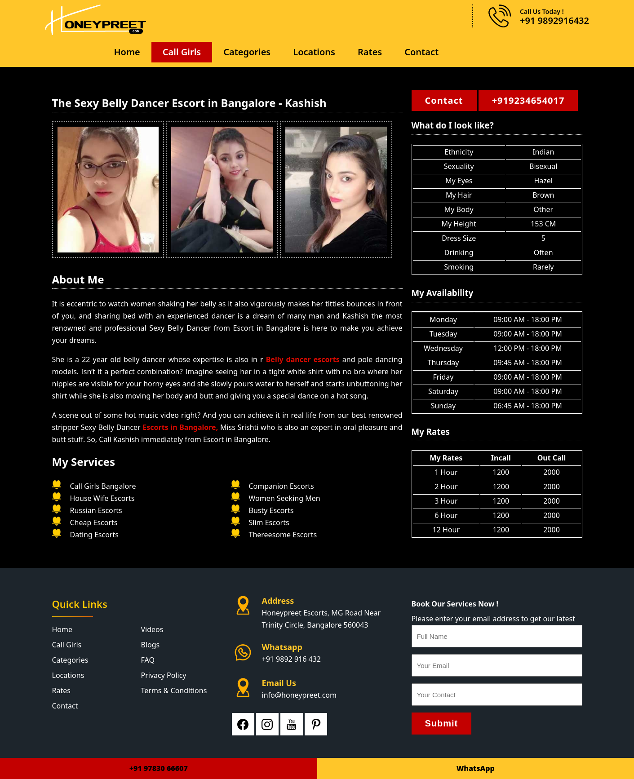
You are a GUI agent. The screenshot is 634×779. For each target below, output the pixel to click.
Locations (314, 52)
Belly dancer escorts (304, 359)
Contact (421, 52)
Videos (152, 629)
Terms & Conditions (174, 690)
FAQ (148, 660)
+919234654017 (528, 100)
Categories (246, 52)
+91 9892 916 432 (291, 659)
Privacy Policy (163, 675)
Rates (370, 52)
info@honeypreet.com (299, 695)
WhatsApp (476, 768)
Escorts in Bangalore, (181, 427)
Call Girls (182, 52)
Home (127, 52)
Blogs (150, 645)
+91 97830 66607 (158, 768)
